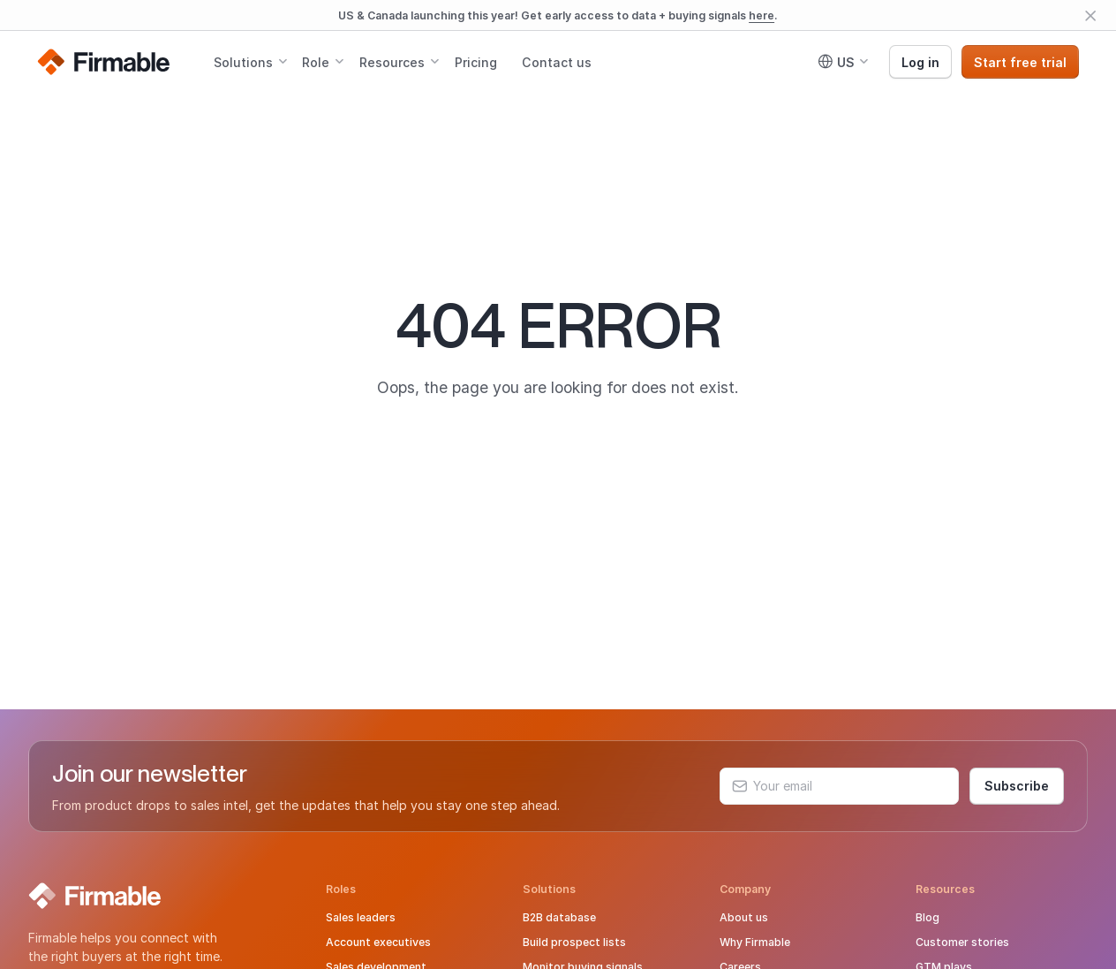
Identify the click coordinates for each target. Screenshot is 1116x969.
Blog (927, 917)
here (761, 15)
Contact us (557, 62)
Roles (341, 889)
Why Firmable (755, 942)
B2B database (559, 917)
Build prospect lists (574, 942)
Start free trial (1020, 62)
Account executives (378, 942)
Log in (920, 62)
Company (745, 889)
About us (744, 917)
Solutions (243, 62)
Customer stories (962, 942)
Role (315, 62)
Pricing (476, 62)
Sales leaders (361, 917)
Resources (392, 62)
